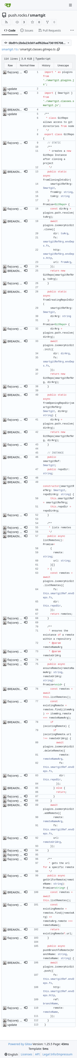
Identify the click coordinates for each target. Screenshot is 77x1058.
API (37, 1054)
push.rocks (17, 15)
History (46, 65)
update (12, 89)
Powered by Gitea (20, 1044)
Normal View (27, 65)
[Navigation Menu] (71, 5)
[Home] (8, 5)
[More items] (72, 30)
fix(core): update (18, 72)
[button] (25, 72)
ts (16, 49)
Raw (10, 65)
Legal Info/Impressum (57, 1054)
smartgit (37, 15)
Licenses (26, 1054)
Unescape (63, 65)
